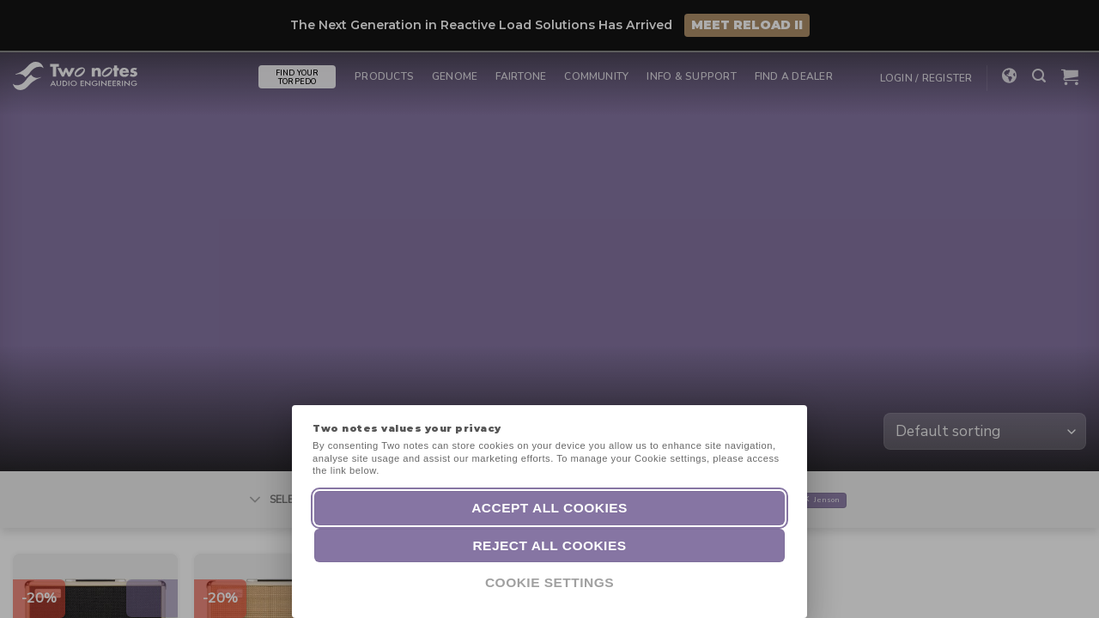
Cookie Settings (549, 582)
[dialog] (1067, 583)
